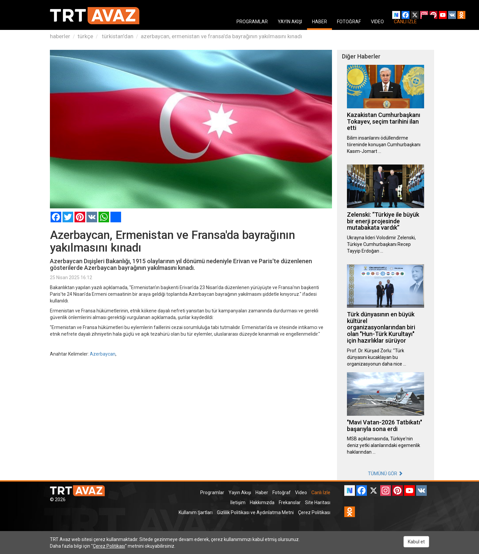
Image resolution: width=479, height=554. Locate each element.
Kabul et (416, 541)
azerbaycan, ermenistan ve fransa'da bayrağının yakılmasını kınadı (221, 36)
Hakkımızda (262, 502)
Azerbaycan (102, 354)
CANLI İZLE (405, 21)
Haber (261, 492)
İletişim (237, 502)
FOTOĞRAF (349, 21)
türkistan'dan (116, 36)
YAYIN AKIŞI (290, 21)
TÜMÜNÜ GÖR (385, 473)
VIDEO (377, 21)
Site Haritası (317, 502)
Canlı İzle (320, 492)
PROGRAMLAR (252, 21)
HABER (319, 21)
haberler (60, 36)
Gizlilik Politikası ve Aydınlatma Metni (255, 512)
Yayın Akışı (240, 492)
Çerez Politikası (314, 512)
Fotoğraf (281, 492)
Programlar (212, 492)
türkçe (85, 36)
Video (301, 492)
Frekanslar (290, 502)
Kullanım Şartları (196, 512)
